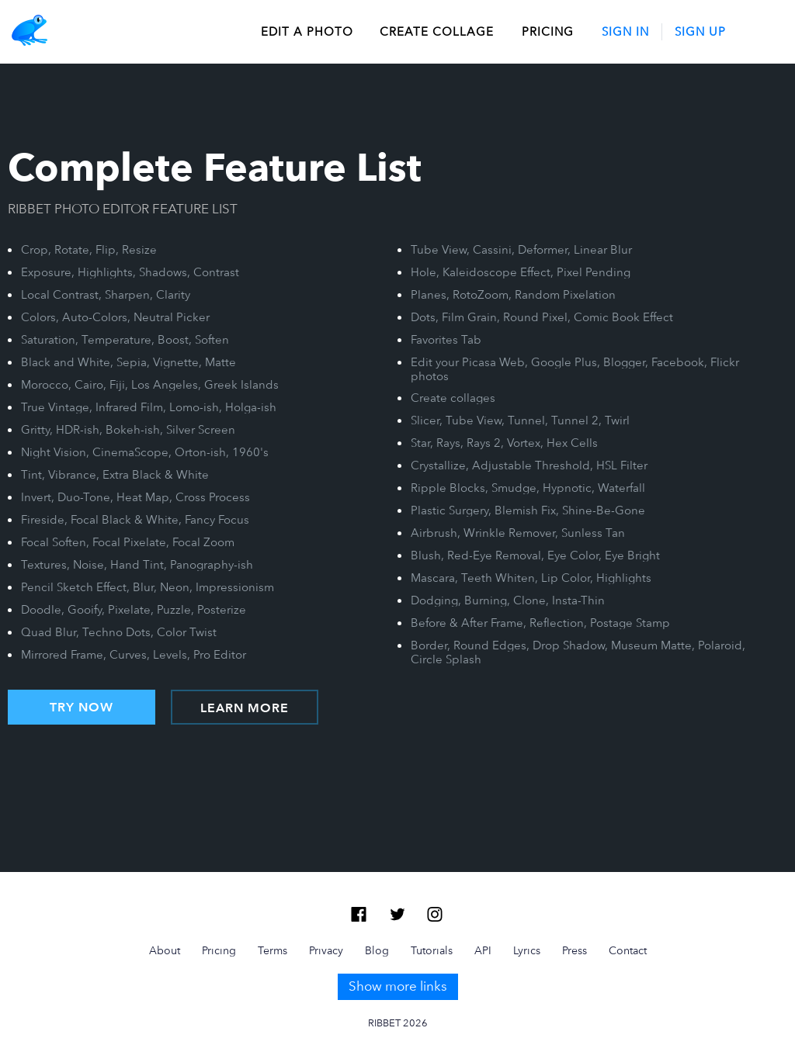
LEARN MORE (244, 708)
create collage (437, 32)
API (482, 950)
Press (574, 950)
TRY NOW (81, 707)
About (164, 950)
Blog (377, 950)
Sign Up (700, 32)
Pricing (548, 32)
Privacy (326, 950)
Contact (628, 950)
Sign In (625, 32)
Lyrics (526, 950)
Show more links (398, 986)
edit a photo (307, 32)
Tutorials (432, 950)
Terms (272, 950)
